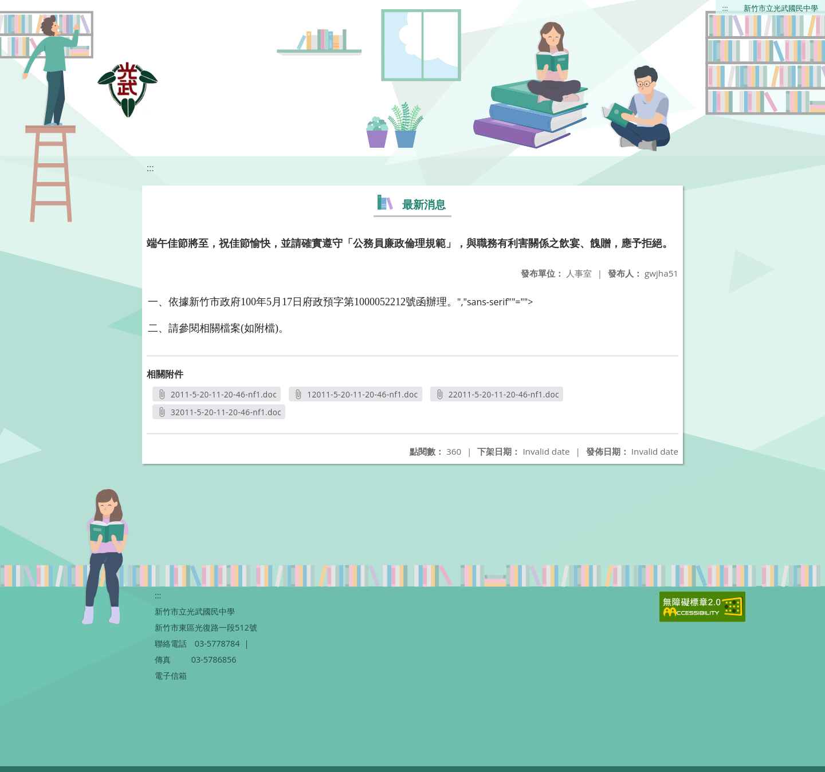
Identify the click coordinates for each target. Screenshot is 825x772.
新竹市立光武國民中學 (781, 8)
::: (725, 8)
